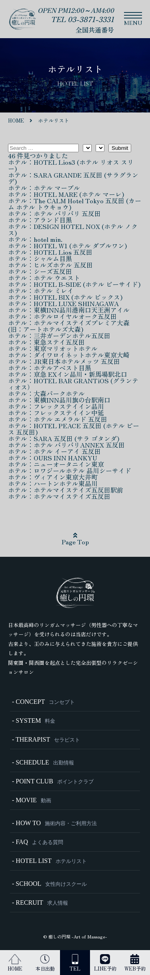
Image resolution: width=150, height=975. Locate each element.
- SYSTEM (33, 720)
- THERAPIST (46, 739)
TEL (75, 963)
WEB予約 (135, 963)
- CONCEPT (43, 701)
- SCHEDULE (43, 762)
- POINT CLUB (53, 781)
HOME (15, 963)
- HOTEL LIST (49, 860)
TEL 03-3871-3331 (82, 19)
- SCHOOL (49, 883)
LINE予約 (105, 963)
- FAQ (37, 841)
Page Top (75, 539)
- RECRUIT (40, 902)
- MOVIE (31, 800)
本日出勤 (45, 963)
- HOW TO (54, 823)
